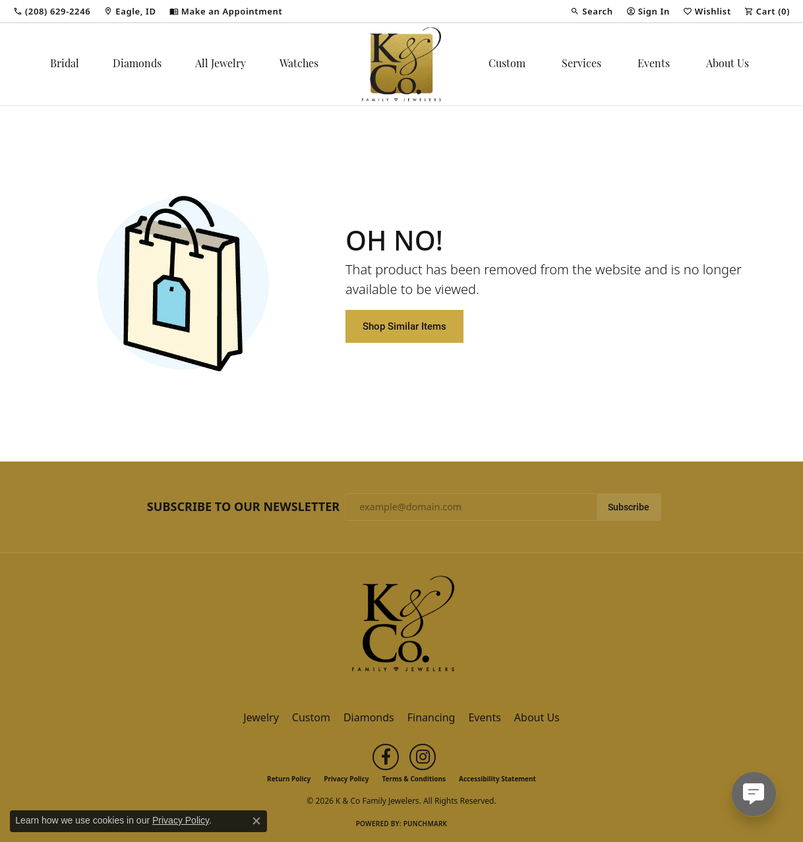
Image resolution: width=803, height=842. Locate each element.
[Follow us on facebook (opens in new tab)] (385, 757)
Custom (507, 64)
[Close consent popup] (256, 821)
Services (581, 64)
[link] (51, 11)
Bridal (64, 64)
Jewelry (261, 717)
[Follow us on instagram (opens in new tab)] (422, 757)
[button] (591, 11)
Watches (299, 64)
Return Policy (289, 778)
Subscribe (628, 507)
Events (654, 64)
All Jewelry (220, 64)
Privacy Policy (346, 778)
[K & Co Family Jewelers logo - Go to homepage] (401, 64)
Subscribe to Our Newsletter (243, 507)
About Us (727, 64)
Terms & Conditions (414, 778)
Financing (431, 717)
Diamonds (137, 64)
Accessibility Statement (497, 778)
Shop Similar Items (404, 325)
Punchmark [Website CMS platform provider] (425, 823)
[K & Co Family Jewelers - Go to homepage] (401, 627)
